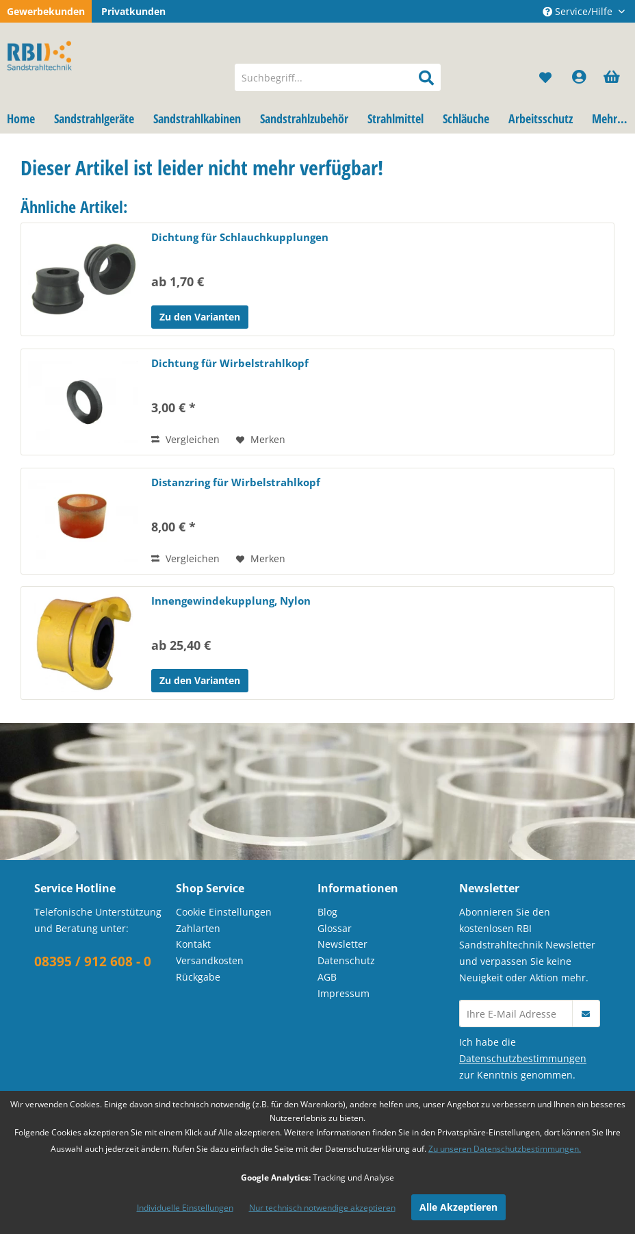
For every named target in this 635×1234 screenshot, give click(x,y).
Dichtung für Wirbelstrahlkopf (230, 363)
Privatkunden (133, 11)
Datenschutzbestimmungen (522, 1058)
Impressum (344, 993)
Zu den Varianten (199, 316)
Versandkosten (210, 960)
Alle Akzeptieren (458, 1206)
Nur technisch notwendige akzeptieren (322, 1207)
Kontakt (193, 943)
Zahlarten (198, 928)
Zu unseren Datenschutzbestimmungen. (504, 1149)
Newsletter (342, 943)
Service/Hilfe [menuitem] (579, 11)
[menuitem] (338, 77)
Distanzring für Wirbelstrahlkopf (235, 482)
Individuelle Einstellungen (185, 1207)
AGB (327, 976)
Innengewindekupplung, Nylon (231, 600)
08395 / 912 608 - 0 (92, 961)
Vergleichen (185, 439)
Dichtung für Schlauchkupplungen (239, 237)
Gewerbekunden (46, 11)
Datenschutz (346, 960)
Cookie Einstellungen (224, 911)
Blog (327, 911)
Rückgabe (198, 976)
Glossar (335, 928)
